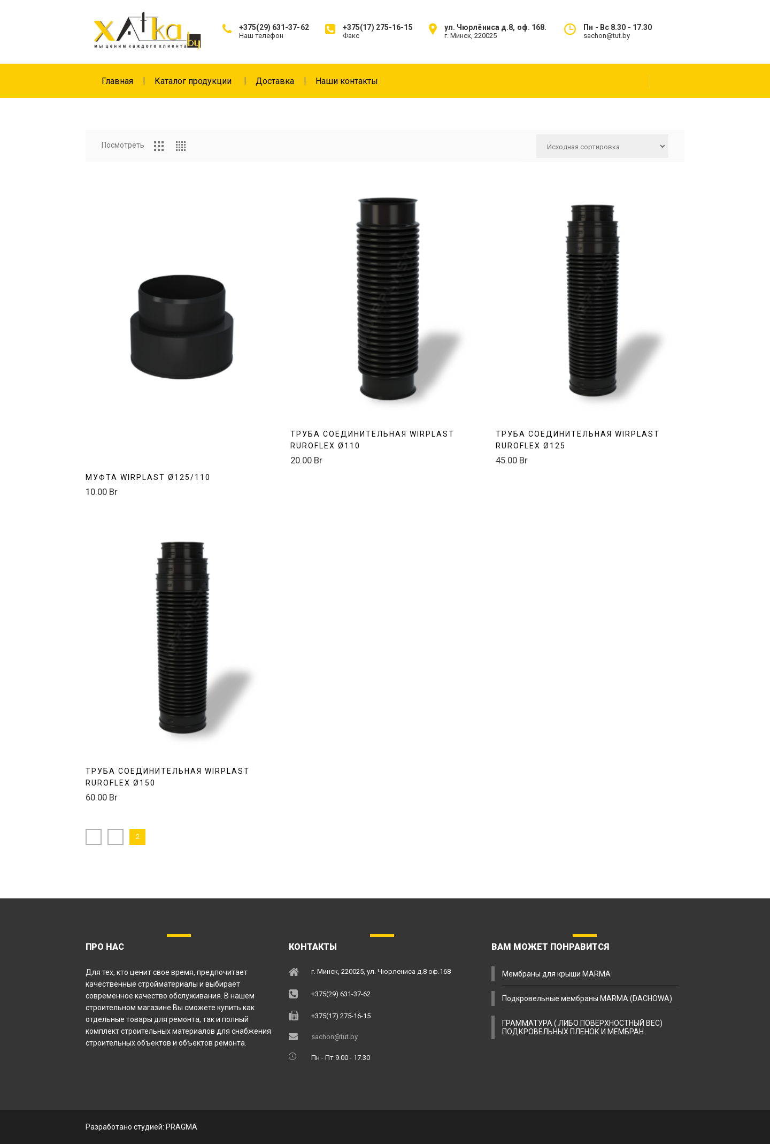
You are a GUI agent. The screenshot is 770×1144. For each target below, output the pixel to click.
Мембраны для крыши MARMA (556, 974)
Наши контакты (346, 81)
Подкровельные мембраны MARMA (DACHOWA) (587, 998)
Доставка (280, 80)
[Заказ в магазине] (602, 146)
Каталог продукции (200, 80)
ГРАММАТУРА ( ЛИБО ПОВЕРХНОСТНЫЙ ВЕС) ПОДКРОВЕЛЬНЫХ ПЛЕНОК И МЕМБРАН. (582, 1027)
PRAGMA (181, 1127)
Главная (123, 80)
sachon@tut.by (334, 1037)
